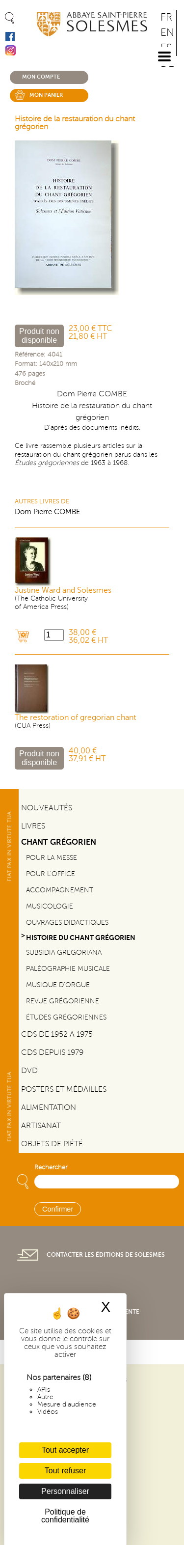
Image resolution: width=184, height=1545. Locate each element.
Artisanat (41, 1125)
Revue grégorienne (62, 1001)
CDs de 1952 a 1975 (57, 1034)
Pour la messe (51, 857)
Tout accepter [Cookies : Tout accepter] (65, 1450)
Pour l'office (50, 874)
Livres (33, 826)
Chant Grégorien (58, 842)
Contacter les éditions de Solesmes (106, 1254)
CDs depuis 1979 (52, 1052)
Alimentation (48, 1107)
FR (166, 17)
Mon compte (41, 77)
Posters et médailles (63, 1089)
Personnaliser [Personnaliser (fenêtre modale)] (65, 1491)
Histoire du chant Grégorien (80, 937)
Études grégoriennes (66, 1017)
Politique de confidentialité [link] (65, 1516)
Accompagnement (59, 890)
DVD (29, 1070)
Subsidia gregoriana (64, 952)
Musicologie (49, 906)
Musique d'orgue (58, 985)
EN (167, 32)
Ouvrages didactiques (67, 922)
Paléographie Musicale (68, 968)
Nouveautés (46, 807)
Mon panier (46, 95)
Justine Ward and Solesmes (63, 590)
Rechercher (50, 1167)
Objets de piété (52, 1143)
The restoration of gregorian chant (75, 717)
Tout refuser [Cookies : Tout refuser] (65, 1470)
